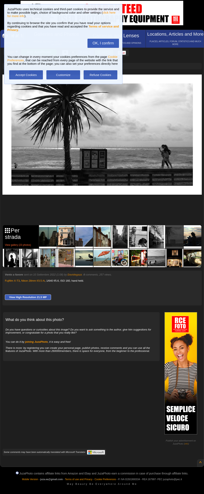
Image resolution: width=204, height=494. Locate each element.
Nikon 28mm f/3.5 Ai (33, 280)
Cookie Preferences (105, 479)
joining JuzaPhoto (36, 341)
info (186, 443)
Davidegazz (75, 274)
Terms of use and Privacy (78, 479)
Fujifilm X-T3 (12, 280)
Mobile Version (30, 479)
